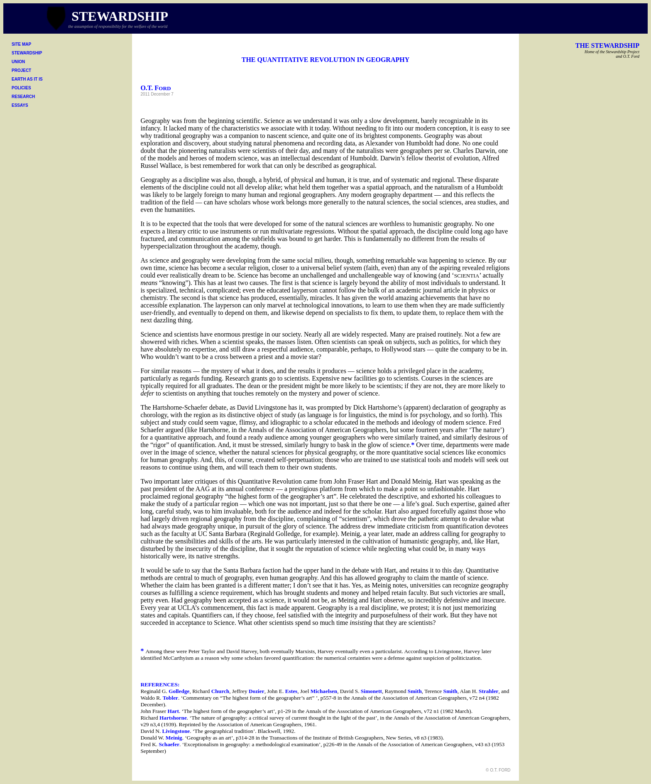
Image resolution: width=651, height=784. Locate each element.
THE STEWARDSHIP (607, 45)
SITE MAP (21, 44)
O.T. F (155, 87)
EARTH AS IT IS (27, 79)
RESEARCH (23, 96)
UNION (18, 61)
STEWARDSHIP (27, 53)
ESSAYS (20, 105)
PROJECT (21, 70)
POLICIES (21, 88)
